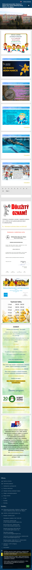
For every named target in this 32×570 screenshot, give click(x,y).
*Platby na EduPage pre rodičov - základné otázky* (16, 346)
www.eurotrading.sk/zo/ (16, 452)
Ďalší (8, 191)
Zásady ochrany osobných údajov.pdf (16, 460)
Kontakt (5, 500)
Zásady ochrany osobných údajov (11, 491)
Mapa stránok (6, 495)
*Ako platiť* (16, 344)
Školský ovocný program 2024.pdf (16, 410)
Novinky (5, 503)
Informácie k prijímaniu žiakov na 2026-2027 (14, 226)
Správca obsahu (7, 481)
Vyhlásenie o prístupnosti (9, 486)
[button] (21, 2)
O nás (4, 498)
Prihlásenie (27, 1)
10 (3, 191)
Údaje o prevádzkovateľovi (10, 493)
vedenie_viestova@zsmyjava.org (11, 513)
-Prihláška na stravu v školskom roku (14, 369)
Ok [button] (27, 566)
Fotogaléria (27, 127)
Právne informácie (8, 488)
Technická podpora (8, 483)
